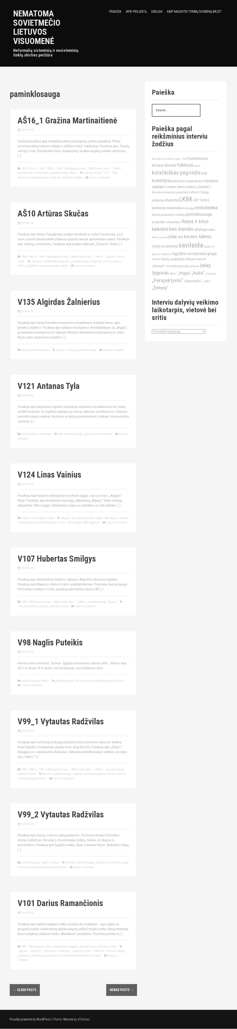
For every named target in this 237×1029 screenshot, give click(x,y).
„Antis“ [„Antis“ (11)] (173, 273)
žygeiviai (94, 522)
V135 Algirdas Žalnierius (59, 302)
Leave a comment (99, 177)
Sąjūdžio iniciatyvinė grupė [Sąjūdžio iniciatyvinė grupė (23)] (194, 253)
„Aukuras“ (36, 951)
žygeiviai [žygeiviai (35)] (160, 273)
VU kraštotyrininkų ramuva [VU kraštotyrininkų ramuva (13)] (182, 266)
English (156, 11)
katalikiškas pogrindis (57, 261)
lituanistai (23, 177)
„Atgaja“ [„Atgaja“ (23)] (184, 273)
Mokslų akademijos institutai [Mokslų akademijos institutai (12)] (168, 214)
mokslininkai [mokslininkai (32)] (206, 207)
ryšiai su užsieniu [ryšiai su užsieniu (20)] (165, 246)
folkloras (99, 951)
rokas (62, 522)
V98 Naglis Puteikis (50, 642)
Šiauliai (112, 602)
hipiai (113, 518)
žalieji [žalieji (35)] (205, 265)
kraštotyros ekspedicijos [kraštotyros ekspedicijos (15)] (187, 181)
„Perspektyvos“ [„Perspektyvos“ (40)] (167, 280)
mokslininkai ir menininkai (33, 173)
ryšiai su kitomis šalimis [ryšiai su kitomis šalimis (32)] (189, 236)
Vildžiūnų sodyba (72, 177)
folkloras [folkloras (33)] (185, 165)
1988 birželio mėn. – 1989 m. (105, 168)
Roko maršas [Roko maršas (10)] (159, 237)
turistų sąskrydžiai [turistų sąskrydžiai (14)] (173, 259)
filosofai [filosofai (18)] (170, 165)
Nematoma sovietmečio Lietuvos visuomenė (36, 27)
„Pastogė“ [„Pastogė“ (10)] (210, 273)
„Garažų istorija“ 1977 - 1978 (100, 173)
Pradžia (115, 11)
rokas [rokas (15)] (211, 230)
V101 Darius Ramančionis (60, 903)
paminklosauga (58, 173)
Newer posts (122, 990)
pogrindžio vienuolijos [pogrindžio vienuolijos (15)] (166, 222)
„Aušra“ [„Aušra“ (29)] (197, 273)
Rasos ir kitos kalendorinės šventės (71, 955)
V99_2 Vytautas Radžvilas (61, 814)
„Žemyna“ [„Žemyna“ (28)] (160, 288)
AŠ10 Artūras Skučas (53, 214)
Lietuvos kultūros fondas (33, 606)
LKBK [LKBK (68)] (186, 199)
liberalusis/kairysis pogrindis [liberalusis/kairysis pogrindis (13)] (170, 192)
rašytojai (55, 177)
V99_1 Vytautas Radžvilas (61, 721)
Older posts (24, 990)
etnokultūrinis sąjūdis (65, 946)
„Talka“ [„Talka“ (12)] (207, 281)
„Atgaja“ (61, 350)
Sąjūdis (110, 256)
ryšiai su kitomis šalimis (98, 434)
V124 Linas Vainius (49, 475)
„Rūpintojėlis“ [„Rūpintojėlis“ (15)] (193, 281)
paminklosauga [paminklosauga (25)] (199, 214)
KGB (60, 434)
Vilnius (73, 173)
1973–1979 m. (29, 168)
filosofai (47, 774)
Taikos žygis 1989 (77, 522)
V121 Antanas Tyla (49, 386)
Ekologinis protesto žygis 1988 (90, 518)
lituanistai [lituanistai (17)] (171, 200)
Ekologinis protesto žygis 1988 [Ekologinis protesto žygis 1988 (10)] (169, 158)
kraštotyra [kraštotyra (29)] (161, 180)
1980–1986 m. (47, 168)
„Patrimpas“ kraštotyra (56, 951)
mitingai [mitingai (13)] (189, 208)
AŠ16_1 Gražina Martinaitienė (67, 120)
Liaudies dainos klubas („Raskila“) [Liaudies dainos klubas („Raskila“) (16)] (188, 187)
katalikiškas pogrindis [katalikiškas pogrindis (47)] (176, 172)
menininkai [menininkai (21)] (175, 208)
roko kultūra (38, 518)
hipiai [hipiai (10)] (197, 165)
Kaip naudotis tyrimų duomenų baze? (194, 11)
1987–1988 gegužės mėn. (71, 168)
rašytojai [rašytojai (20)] (200, 229)
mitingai (72, 350)
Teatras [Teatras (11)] (156, 259)
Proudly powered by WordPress (30, 1019)
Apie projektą (136, 11)
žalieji (21, 261)
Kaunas (25, 350)
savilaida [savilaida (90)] (191, 245)
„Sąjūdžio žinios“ (82, 951)
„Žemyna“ (36, 261)
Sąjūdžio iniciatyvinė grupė (43, 265)
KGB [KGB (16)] (204, 173)
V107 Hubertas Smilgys (57, 559)
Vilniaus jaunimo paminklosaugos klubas (99, 680)
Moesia (68, 1019)
